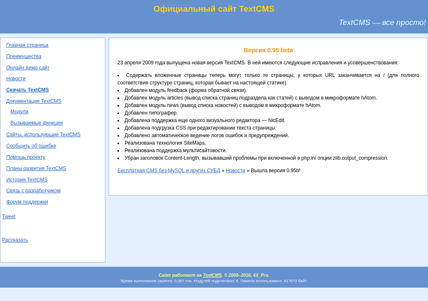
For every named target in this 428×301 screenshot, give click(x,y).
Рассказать (15, 240)
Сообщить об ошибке (31, 146)
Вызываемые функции (36, 123)
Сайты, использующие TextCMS (43, 135)
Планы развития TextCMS (36, 168)
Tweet (8, 216)
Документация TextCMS (33, 101)
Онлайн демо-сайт (28, 68)
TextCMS (212, 275)
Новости (15, 79)
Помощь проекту (25, 157)
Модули (19, 112)
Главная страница (27, 45)
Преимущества (23, 56)
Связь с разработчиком (33, 191)
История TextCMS (27, 180)
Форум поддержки (27, 202)
